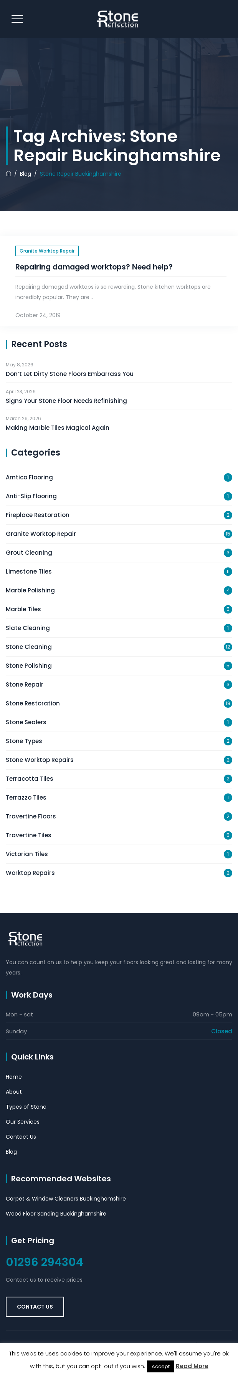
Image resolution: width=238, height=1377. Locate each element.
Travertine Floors (31, 816)
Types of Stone (26, 1107)
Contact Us (21, 1137)
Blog (11, 1152)
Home (14, 1077)
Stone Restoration (33, 703)
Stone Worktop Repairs (40, 760)
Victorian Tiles (27, 854)
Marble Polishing (30, 590)
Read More (192, 1366)
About (14, 1092)
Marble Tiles (23, 609)
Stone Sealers (26, 722)
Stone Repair (24, 684)
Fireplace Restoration (37, 515)
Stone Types (24, 741)
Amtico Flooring (29, 477)
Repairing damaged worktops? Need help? (94, 267)
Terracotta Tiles (29, 779)
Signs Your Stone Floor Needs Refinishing (66, 401)
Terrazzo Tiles (26, 797)
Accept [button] (161, 1366)
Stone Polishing (29, 666)
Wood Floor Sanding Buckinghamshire (56, 1213)
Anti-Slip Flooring (31, 496)
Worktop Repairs (30, 873)
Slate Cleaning (28, 628)
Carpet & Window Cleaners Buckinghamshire (66, 1198)
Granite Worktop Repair (47, 251)
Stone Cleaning (29, 647)
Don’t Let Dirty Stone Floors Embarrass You (70, 374)
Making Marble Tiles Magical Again (57, 428)
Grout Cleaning (29, 553)
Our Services (23, 1122)
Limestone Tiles (29, 571)
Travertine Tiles (28, 835)
